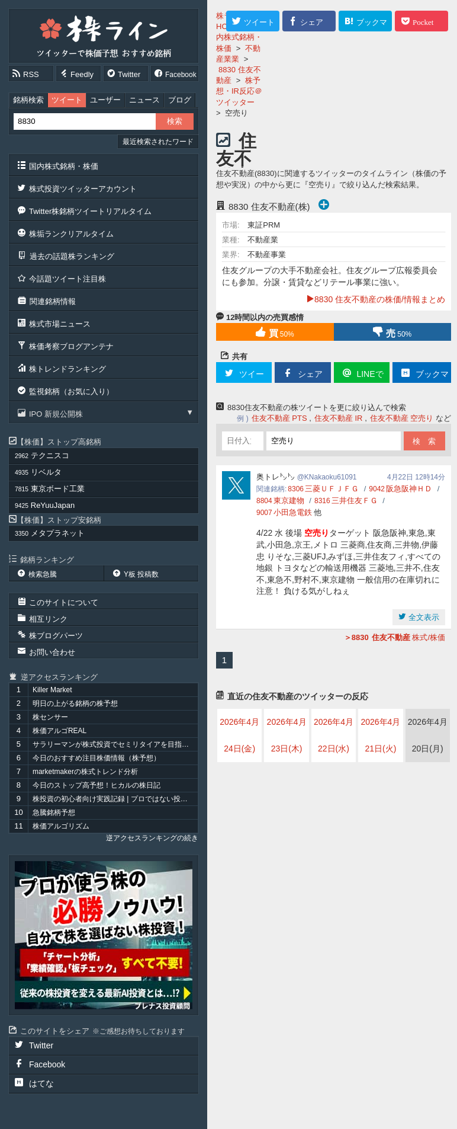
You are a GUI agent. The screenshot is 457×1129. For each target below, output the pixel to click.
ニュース (144, 99)
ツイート (67, 99)
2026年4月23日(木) (287, 735)
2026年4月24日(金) (239, 735)
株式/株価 (394, 637)
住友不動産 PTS (279, 418)
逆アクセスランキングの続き (152, 838)
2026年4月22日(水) (333, 735)
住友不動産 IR (338, 418)
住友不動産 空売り (402, 418)
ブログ (179, 99)
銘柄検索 (28, 99)
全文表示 (422, 617)
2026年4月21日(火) (380, 735)
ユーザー (105, 99)
